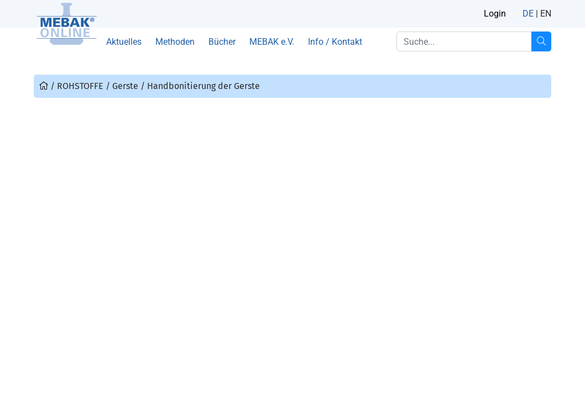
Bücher (222, 41)
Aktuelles (124, 41)
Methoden (175, 41)
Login (495, 13)
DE (528, 13)
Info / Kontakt (335, 41)
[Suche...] (541, 41)
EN (545, 13)
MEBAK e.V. (271, 41)
